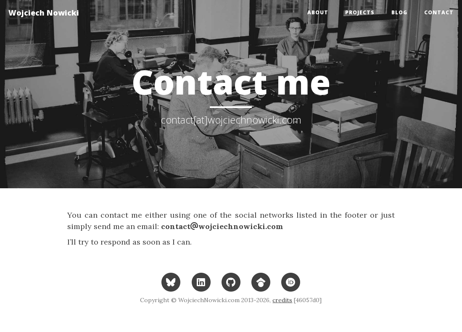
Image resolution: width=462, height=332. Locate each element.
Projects (360, 12)
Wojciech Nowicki (43, 13)
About (317, 12)
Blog (399, 12)
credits (282, 300)
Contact (439, 12)
